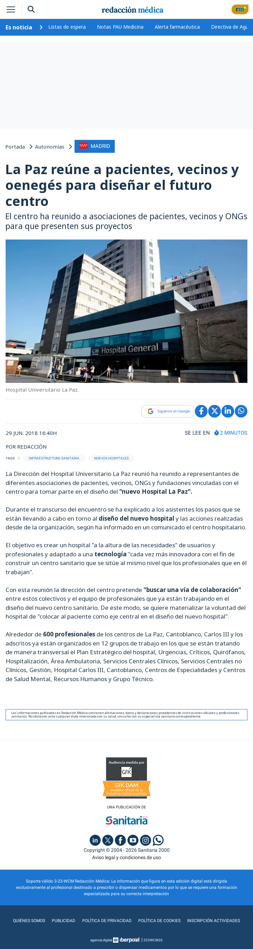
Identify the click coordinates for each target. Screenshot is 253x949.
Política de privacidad (107, 920)
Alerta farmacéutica (177, 26)
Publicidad (64, 920)
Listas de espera (67, 26)
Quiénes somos (29, 920)
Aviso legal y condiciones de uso (126, 857)
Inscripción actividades (213, 920)
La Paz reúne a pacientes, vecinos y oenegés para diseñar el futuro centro (122, 185)
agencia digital (101, 940)
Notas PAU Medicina (120, 26)
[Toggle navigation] (11, 9)
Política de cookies (159, 920)
